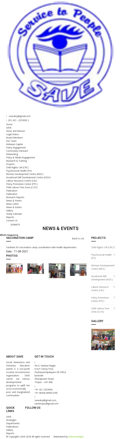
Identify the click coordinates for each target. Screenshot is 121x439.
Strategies (11, 419)
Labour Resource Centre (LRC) (21, 180)
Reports (10, 217)
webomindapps (76, 436)
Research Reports (15, 197)
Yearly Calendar (14, 213)
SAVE (8, 127)
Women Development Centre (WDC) (24, 174)
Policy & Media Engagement (20, 157)
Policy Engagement (16, 147)
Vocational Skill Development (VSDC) (102, 278)
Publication (11, 190)
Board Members (14, 137)
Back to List (78, 238)
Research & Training (16, 160)
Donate (15, 224)
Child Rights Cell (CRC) (17, 167)
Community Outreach (17, 150)
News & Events (14, 200)
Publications (12, 426)
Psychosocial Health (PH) (19, 170)
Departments (13, 423)
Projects (10, 164)
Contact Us (11, 220)
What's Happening (9, 235)
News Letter (12, 203)
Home (9, 124)
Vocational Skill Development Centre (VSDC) (28, 177)
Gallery (9, 210)
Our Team (11, 140)
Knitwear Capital (14, 144)
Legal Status (12, 134)
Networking (12, 154)
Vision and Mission (15, 130)
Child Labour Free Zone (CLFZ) (21, 187)
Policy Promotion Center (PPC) (21, 183)
